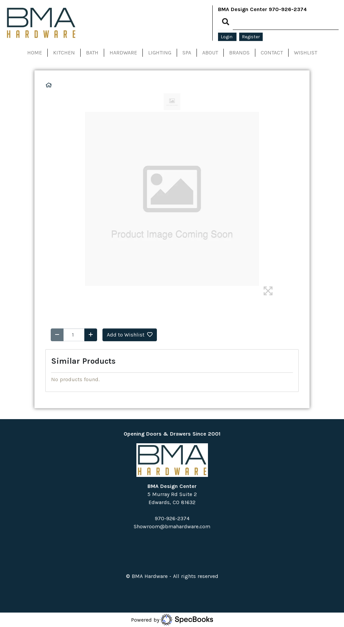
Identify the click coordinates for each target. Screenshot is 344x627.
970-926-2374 (288, 9)
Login (227, 37)
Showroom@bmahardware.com (172, 526)
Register (251, 37)
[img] (268, 291)
